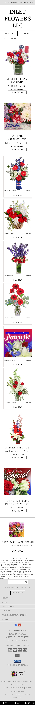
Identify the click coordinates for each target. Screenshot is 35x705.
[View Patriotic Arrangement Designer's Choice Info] (17, 116)
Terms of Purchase (23, 694)
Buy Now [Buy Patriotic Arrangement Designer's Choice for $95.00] (17, 149)
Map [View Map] (17, 703)
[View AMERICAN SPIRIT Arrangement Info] (18, 258)
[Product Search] (18, 582)
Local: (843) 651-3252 (17, 640)
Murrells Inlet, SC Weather (13, 688)
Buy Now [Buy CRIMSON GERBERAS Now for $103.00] (17, 322)
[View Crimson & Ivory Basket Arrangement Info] (18, 215)
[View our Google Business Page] (15, 626)
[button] (17, 661)
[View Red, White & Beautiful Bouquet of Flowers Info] (18, 173)
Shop (9, 33)
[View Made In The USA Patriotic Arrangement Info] (17, 59)
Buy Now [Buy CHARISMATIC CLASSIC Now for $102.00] (17, 407)
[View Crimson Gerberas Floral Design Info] (18, 300)
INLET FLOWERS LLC (17, 18)
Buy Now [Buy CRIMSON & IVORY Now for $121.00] (17, 237)
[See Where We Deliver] (17, 593)
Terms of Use (17, 697)
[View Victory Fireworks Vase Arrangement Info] (17, 428)
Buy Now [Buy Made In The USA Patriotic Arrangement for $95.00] (17, 92)
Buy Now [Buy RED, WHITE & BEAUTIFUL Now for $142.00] (17, 195)
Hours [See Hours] (29, 703)
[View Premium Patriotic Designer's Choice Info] (18, 342)
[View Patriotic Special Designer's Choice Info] (17, 481)
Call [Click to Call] (6, 703)
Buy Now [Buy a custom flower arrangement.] (17, 550)
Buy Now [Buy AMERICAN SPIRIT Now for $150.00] (17, 280)
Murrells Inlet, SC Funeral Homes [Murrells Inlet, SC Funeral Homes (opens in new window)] (13, 681)
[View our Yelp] (19, 626)
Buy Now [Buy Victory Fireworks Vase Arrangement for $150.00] (17, 457)
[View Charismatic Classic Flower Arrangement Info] (18, 385)
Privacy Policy (9, 694)
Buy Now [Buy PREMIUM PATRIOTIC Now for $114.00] (17, 364)
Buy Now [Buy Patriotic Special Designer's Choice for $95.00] (17, 510)
